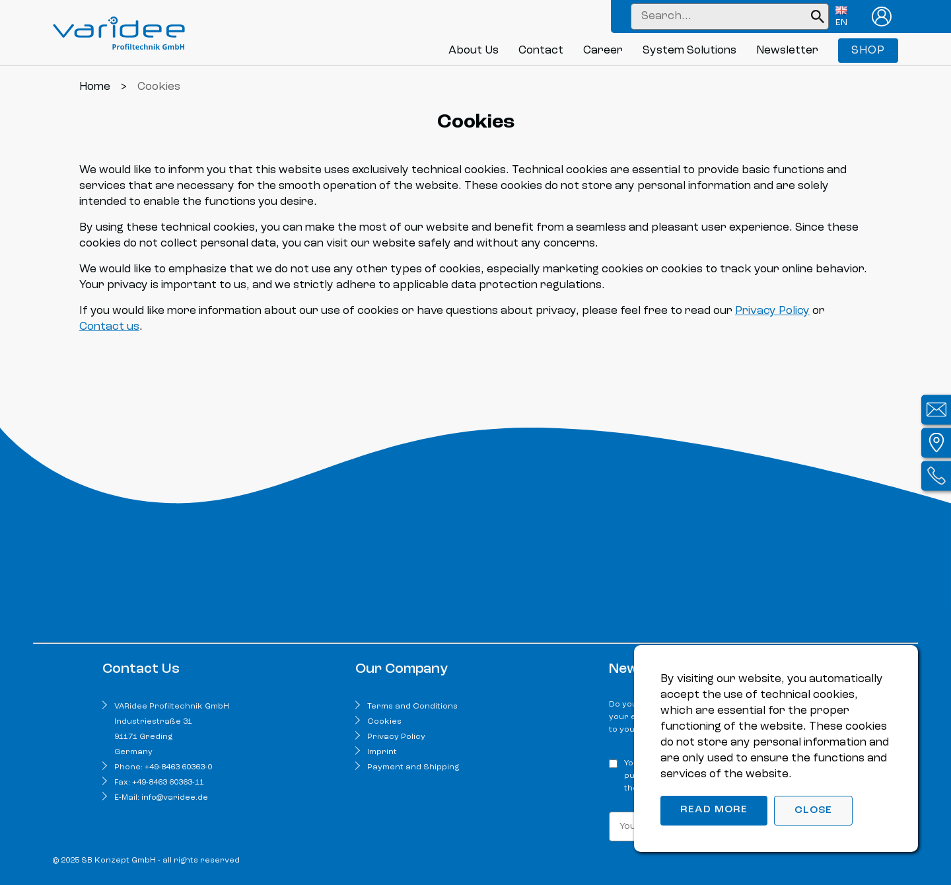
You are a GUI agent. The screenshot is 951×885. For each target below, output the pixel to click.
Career (603, 50)
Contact (540, 50)
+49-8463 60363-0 (178, 767)
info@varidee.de (174, 798)
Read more (714, 809)
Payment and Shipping (413, 767)
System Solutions (689, 50)
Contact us (109, 326)
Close (813, 810)
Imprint (382, 752)
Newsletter (787, 50)
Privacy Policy (772, 311)
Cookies (384, 722)
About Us (473, 50)
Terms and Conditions (412, 707)
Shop (868, 50)
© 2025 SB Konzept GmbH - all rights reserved (146, 861)
